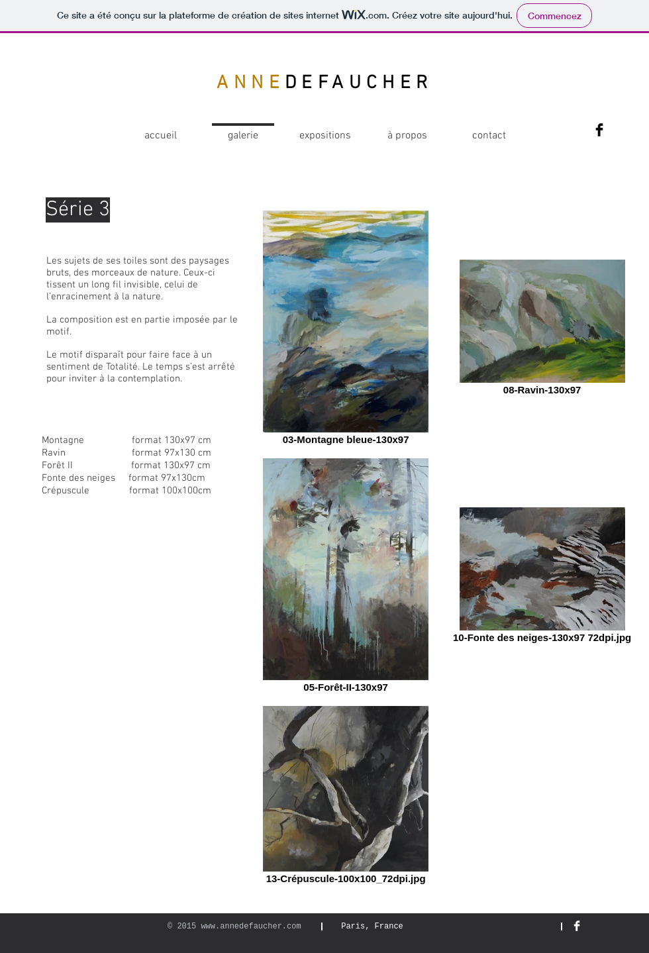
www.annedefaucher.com (251, 926)
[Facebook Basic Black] (599, 129)
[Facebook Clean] (577, 926)
